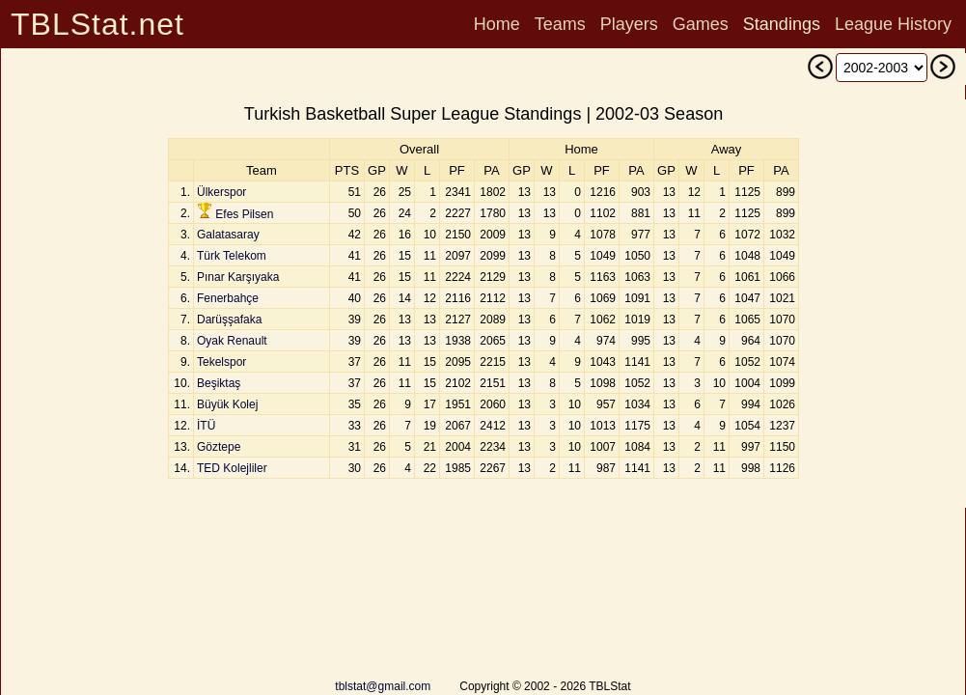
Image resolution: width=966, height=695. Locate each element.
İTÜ (206, 425)
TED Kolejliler (232, 468)
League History (893, 24)
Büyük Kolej (227, 404)
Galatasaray (228, 234)
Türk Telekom (231, 256)
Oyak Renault (232, 341)
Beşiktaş (218, 383)
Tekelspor (221, 362)
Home (497, 24)
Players (629, 24)
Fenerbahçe (228, 298)
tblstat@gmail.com (382, 686)
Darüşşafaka (229, 319)
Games (701, 24)
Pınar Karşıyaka (238, 277)
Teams (560, 24)
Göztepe (218, 447)
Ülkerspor (221, 192)
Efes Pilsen (244, 214)
